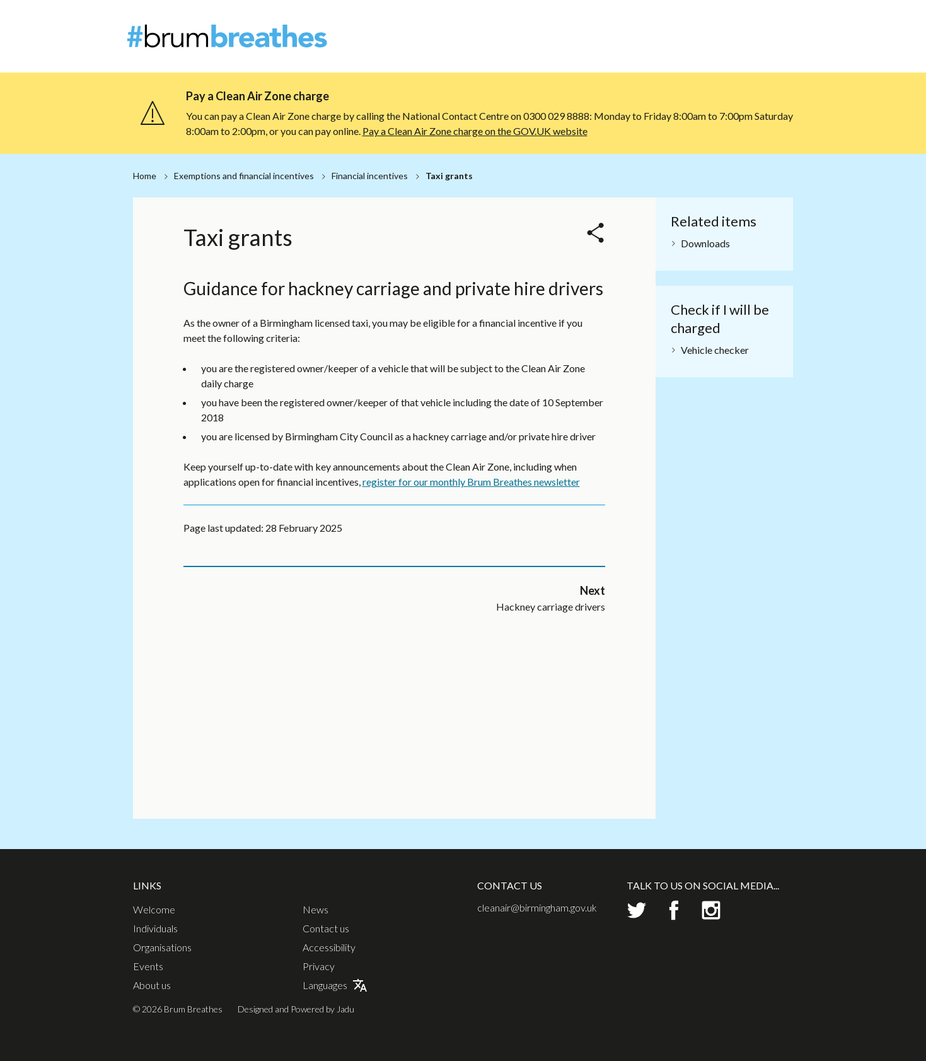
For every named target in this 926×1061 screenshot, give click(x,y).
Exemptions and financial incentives (244, 175)
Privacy (319, 966)
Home (144, 175)
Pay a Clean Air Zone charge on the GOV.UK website (474, 131)
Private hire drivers (257, 384)
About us (152, 985)
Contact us (326, 928)
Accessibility (329, 947)
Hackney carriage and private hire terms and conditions (487, 335)
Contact (783, 21)
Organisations (688, 44)
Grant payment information (473, 384)
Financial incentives (370, 175)
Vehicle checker (715, 350)
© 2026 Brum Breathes (178, 1009)
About (708, 21)
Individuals (618, 44)
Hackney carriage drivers (270, 362)
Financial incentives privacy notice (487, 362)
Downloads (705, 243)
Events (750, 44)
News (743, 21)
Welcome (559, 44)
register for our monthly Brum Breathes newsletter (471, 646)
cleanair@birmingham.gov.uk (537, 907)
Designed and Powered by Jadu (296, 1009)
